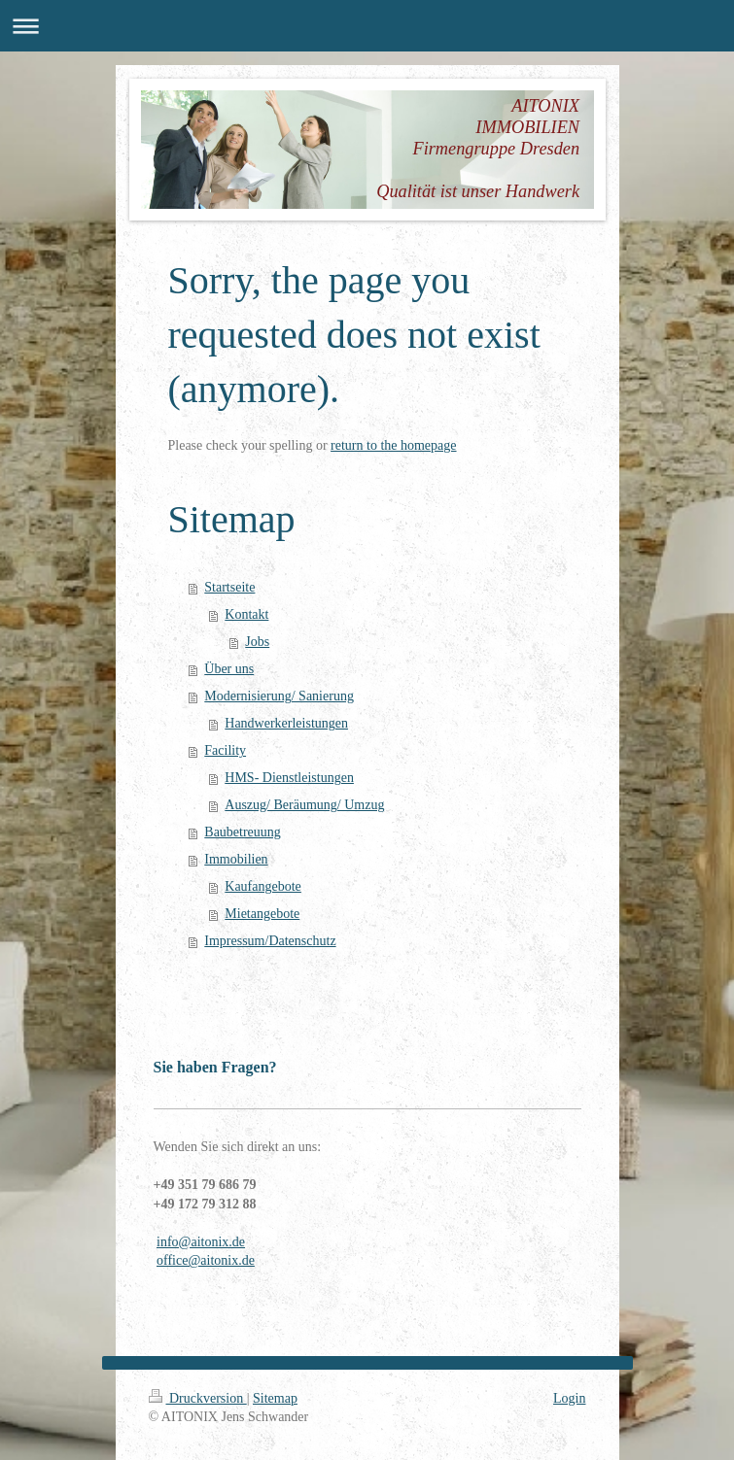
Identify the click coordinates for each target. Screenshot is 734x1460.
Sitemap (275, 1398)
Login (569, 1398)
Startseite (229, 587)
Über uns (229, 669)
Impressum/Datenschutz (269, 941)
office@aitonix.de (206, 1260)
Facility (225, 750)
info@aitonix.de (201, 1242)
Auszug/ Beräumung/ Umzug (304, 805)
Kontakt (246, 614)
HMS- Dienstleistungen (289, 777)
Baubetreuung (242, 832)
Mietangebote (262, 913)
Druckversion (198, 1398)
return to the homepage (393, 445)
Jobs (257, 641)
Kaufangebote (263, 886)
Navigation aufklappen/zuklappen (367, 26)
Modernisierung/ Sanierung (279, 696)
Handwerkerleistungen (286, 723)
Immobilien (235, 859)
